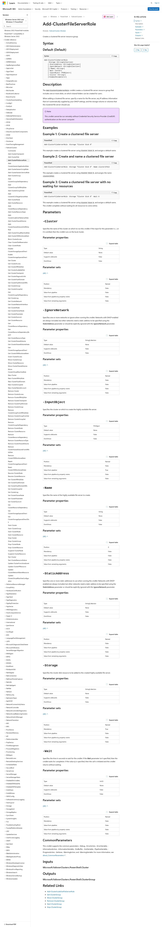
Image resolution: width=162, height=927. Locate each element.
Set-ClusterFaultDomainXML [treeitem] (17, 486)
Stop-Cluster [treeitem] (12, 538)
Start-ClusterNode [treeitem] (14, 532)
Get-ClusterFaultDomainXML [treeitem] (18, 283)
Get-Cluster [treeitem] (12, 260)
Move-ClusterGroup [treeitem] (15, 360)
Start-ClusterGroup (54, 904)
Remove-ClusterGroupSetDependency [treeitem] (18, 423)
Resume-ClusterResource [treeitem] (16, 476)
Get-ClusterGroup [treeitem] (14, 286)
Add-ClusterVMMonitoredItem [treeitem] (18, 236)
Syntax (138, 21)
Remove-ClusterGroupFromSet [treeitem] (18, 416)
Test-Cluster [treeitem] (12, 557)
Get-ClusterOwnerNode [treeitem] (16, 311)
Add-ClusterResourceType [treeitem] (17, 212)
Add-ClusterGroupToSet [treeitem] (16, 191)
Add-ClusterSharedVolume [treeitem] (17, 221)
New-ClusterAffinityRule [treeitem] (16, 378)
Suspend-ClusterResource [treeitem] (17, 554)
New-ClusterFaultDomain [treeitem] (16, 381)
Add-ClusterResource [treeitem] (15, 203)
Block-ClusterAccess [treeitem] (15, 239)
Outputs (139, 35)
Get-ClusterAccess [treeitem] (14, 264)
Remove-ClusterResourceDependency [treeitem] (18, 435)
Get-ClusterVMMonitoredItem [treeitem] (18, 353)
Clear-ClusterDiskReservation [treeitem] (18, 242)
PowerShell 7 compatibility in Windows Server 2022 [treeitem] (14, 35)
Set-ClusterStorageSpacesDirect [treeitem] (17, 512)
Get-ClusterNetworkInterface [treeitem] (18, 304)
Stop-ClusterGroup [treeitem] (14, 541)
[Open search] (151, 3)
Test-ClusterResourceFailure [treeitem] (17, 560)
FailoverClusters (76, 16)
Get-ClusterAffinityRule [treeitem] (16, 267)
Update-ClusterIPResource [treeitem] (17, 566)
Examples (139, 27)
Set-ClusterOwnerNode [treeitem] (16, 495)
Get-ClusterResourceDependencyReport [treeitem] (18, 332)
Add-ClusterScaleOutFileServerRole (60, 891)
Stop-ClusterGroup (54, 907)
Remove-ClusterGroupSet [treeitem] (16, 419)
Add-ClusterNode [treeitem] (14, 200)
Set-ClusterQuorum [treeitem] (14, 502)
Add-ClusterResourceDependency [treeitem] (18, 207)
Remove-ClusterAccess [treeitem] (16, 394)
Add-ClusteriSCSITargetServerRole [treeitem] (18, 195)
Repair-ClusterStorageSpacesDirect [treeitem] (17, 462)
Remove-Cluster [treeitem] (13, 391)
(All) (45, 273)
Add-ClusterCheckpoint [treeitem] (16, 154)
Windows (54, 16)
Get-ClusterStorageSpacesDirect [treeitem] (17, 348)
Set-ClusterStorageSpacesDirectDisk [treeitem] (18, 519)
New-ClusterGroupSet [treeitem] (15, 385)
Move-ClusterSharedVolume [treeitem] (17, 366)
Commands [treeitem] (12, 151)
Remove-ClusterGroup (55, 901)
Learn (45, 16)
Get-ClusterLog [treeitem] (13, 298)
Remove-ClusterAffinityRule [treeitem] (17, 397)
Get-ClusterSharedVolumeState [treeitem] (18, 344)
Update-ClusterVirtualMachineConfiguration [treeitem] (18, 578)
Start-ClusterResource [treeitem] (15, 535)
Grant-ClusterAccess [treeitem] (15, 357)
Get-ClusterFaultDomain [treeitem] (16, 279)
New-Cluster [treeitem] (12, 375)
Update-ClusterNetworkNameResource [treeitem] (18, 571)
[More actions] (117, 16)
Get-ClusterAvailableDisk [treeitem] (16, 270)
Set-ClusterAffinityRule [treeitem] (15, 479)
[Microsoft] (4, 3)
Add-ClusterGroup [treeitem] (14, 176)
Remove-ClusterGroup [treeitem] (15, 407)
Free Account (153, 9)
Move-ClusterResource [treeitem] (16, 363)
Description (139, 24)
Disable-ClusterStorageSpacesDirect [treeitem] (17, 250)
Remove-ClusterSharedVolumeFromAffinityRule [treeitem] (18, 449)
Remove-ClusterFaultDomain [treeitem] (18, 404)
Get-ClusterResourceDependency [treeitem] (18, 324)
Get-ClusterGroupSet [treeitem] (15, 289)
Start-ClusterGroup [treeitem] (14, 528)
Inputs (138, 33)
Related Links (139, 38)
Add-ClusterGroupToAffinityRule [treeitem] (17, 186)
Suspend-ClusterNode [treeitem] (15, 551)
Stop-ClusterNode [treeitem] (14, 544)
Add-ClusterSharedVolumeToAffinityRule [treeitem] (18, 227)
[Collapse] (27, 15)
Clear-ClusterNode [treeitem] (14, 245)
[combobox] (15, 21)
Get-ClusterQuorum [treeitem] (15, 317)
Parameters (140, 30)
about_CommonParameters (53, 855)
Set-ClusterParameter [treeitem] (15, 498)
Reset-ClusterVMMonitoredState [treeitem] (17, 468)
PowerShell (64, 16)
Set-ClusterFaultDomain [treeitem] (16, 483)
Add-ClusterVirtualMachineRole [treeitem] (18, 233)
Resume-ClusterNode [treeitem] (15, 473)
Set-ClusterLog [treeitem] (13, 492)
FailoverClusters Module (57, 31)
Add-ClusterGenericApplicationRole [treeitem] (18, 164)
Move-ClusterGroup (54, 898)
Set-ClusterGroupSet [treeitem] (15, 489)
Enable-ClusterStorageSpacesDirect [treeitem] (17, 255)
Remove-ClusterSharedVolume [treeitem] (18, 444)
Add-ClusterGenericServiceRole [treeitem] (18, 172)
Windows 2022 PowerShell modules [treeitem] (16, 30)
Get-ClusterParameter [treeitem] (15, 314)
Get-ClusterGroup (54, 894)
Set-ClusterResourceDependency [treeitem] (18, 506)
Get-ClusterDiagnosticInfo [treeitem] (17, 276)
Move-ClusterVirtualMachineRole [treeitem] (17, 370)
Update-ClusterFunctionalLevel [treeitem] (18, 563)
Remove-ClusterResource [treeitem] (16, 431)
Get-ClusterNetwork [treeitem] (15, 301)
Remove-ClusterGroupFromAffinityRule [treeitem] (18, 411)
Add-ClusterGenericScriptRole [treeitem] (18, 169)
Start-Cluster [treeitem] (12, 525)
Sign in (157, 3)
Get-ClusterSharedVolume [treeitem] (17, 341)
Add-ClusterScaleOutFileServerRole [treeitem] (18, 216)
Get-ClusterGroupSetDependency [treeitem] (18, 293)
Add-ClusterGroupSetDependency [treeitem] (18, 180)
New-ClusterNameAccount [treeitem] (17, 388)
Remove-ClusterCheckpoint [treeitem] (17, 400)
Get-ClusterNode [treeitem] (14, 308)
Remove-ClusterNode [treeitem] (15, 428)
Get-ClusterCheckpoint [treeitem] (16, 273)
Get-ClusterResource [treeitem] (15, 320)
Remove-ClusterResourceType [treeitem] (18, 440)
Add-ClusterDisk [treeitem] (13, 157)
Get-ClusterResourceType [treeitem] (16, 338)
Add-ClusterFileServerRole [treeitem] (17, 160)
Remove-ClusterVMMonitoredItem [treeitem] (17, 456)
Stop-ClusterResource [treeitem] (15, 547)
